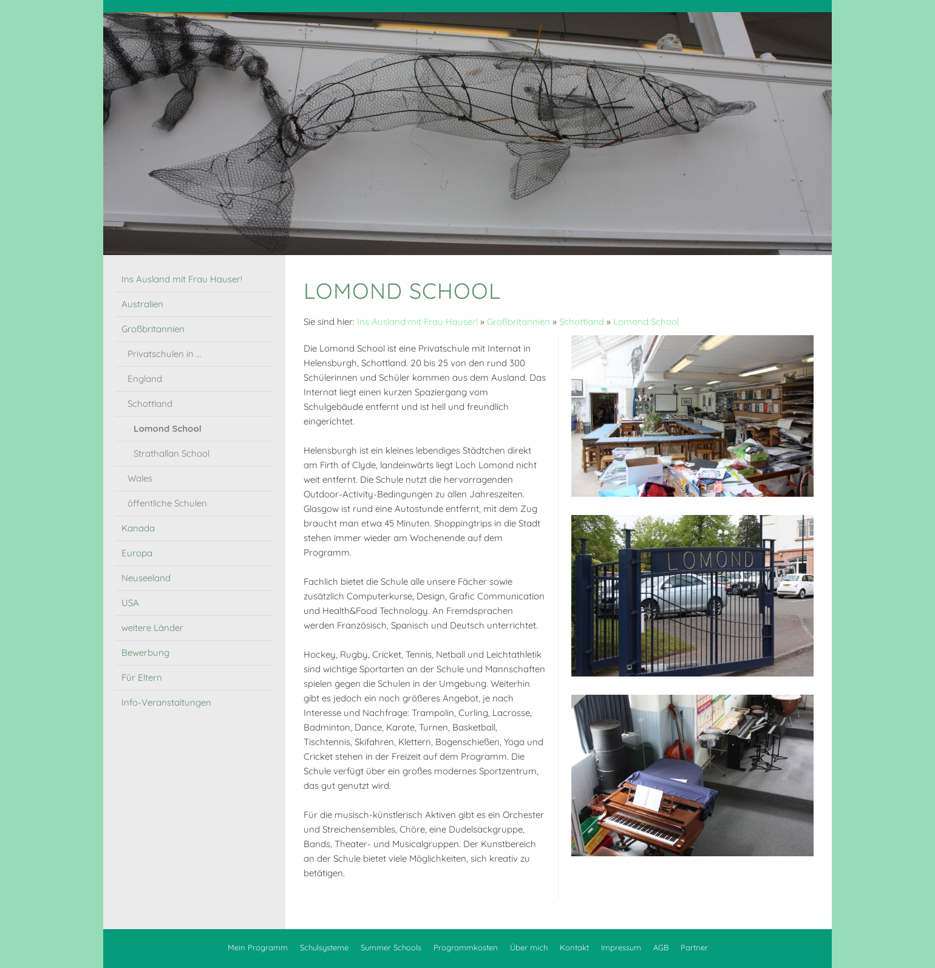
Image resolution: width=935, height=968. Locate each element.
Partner (694, 947)
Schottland (581, 321)
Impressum (621, 947)
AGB (660, 947)
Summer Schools (391, 947)
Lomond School (646, 321)
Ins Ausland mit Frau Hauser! (417, 321)
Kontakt (574, 947)
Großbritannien (518, 321)
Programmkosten (465, 947)
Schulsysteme (324, 947)
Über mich (529, 947)
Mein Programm (258, 947)
